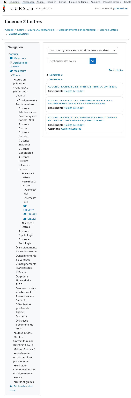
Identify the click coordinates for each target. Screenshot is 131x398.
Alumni (40, 2)
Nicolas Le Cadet (73, 91)
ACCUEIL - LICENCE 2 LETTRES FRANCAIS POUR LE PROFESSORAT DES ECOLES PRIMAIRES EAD (80, 102)
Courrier (51, 2)
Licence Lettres (109, 29)
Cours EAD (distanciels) (41, 29)
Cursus (62, 2)
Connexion (120, 8)
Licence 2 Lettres (19, 33)
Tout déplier (116, 70)
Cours (20, 29)
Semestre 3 (56, 74)
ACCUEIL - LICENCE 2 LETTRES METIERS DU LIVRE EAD (82, 86)
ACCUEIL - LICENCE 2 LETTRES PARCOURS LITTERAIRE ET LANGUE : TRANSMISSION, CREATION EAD (82, 119)
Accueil (9, 29)
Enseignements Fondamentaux (77, 29)
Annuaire (95, 2)
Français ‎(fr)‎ (43, 8)
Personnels (28, 2)
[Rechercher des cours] (69, 61)
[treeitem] (22, 222)
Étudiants (14, 2)
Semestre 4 (56, 79)
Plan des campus (112, 2)
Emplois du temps (78, 2)
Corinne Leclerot (71, 128)
